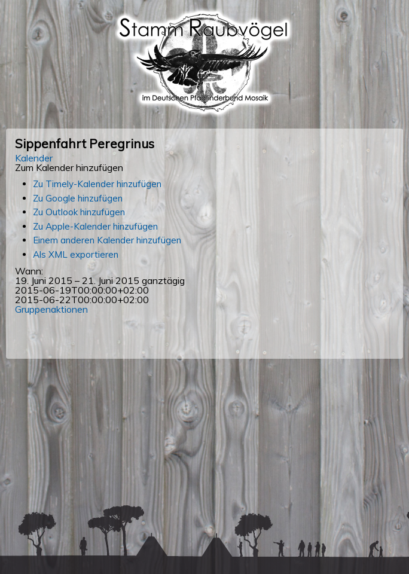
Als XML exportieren (75, 254)
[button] (69, 167)
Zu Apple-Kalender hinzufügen (95, 226)
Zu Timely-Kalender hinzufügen (97, 184)
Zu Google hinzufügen (78, 198)
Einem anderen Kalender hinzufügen (107, 240)
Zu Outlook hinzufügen (79, 212)
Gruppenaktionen (51, 309)
